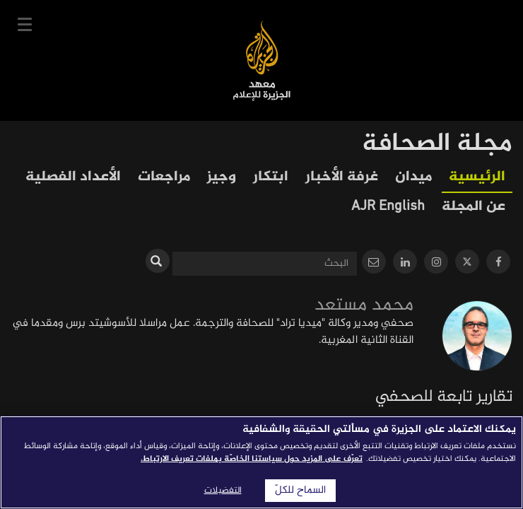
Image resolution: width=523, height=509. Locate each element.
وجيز (221, 177)
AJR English (388, 206)
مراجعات (164, 177)
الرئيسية (477, 177)
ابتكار (270, 177)
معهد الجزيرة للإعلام (262, 60)
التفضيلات (223, 490)
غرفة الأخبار (341, 177)
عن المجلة (473, 206)
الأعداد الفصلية (73, 177)
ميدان (413, 177)
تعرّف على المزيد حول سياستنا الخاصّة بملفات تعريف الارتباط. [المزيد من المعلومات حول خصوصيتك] (252, 459)
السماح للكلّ (300, 490)
